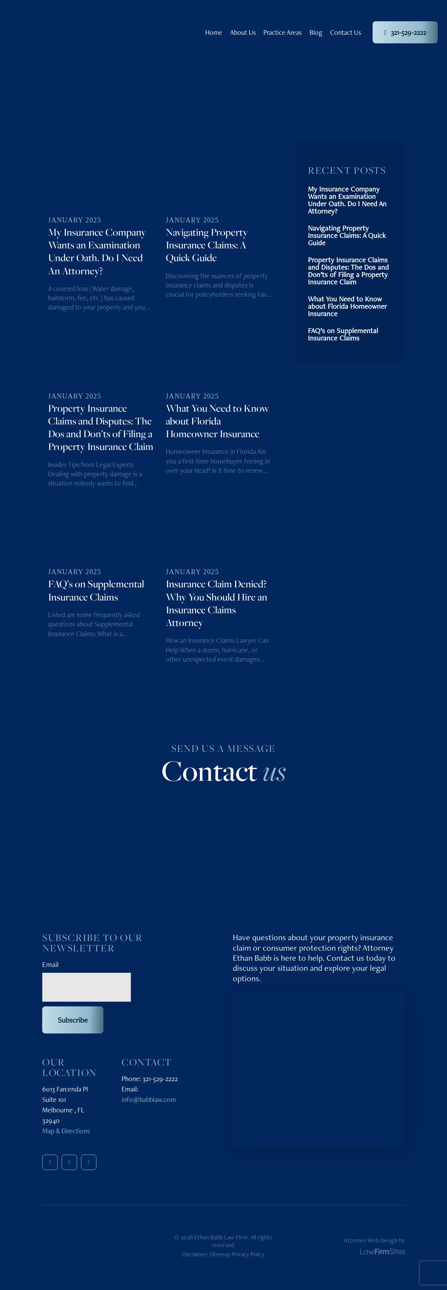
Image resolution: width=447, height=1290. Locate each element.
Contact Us (345, 32)
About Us (243, 32)
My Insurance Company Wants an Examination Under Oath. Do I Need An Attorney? (347, 200)
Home (213, 32)
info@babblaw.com (149, 1099)
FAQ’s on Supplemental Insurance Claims (343, 334)
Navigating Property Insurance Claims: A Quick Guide (347, 235)
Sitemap (220, 1254)
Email (50, 964)
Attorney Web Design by (374, 1245)
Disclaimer (195, 1254)
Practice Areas (282, 32)
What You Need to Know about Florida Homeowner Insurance (347, 306)
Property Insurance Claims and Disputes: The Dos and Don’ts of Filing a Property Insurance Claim (348, 271)
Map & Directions (66, 1130)
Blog (315, 32)
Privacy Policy (248, 1254)
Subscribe (73, 1020)
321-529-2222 (405, 32)
